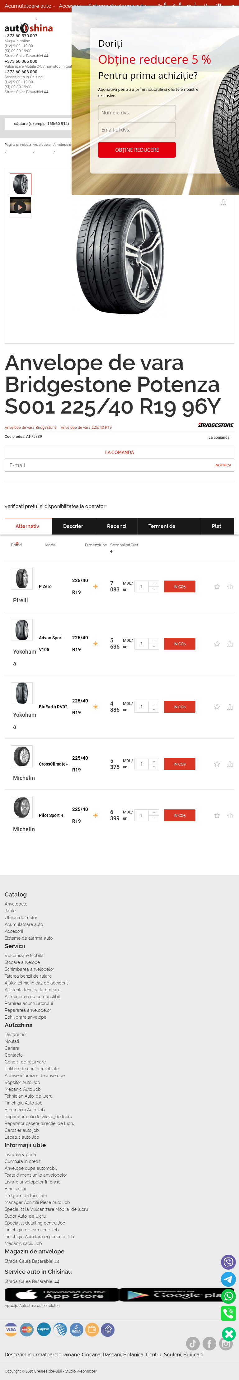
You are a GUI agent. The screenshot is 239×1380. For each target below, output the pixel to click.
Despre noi (15, 1034)
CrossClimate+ (53, 764)
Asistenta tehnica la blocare (32, 989)
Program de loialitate (26, 1195)
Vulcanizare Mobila (24, 955)
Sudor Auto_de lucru (25, 1216)
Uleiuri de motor (21, 917)
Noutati (12, 1041)
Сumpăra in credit (22, 1161)
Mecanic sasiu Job (23, 1243)
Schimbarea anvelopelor (29, 969)
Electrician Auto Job (25, 1109)
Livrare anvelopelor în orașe (32, 1181)
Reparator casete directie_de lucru (39, 1123)
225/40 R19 (80, 586)
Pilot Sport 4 (51, 815)
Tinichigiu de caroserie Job (32, 1229)
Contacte (14, 1055)
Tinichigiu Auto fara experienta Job (39, 1236)
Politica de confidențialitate (32, 1068)
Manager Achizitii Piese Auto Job (37, 1202)
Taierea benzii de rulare (28, 976)
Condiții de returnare (25, 1061)
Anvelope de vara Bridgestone (31, 427)
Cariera (50, 18)
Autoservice (19, 18)
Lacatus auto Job (22, 1137)
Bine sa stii (15, 1188)
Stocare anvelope (22, 962)
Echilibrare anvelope (25, 1017)
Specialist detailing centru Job (35, 1222)
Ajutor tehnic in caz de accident (36, 982)
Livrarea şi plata (20, 1154)
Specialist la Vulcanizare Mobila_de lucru (46, 1209)
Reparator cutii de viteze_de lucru (38, 1116)
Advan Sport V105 (51, 643)
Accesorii (70, 6)
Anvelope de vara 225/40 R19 (86, 427)
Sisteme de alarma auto (29, 938)
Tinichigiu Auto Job (24, 1102)
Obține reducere (137, 149)
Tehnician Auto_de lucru (29, 1096)
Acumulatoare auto (28, 6)
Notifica (223, 465)
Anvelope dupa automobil (31, 1168)
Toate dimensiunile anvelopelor (36, 1175)
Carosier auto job (22, 1130)
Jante (10, 910)
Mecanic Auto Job (23, 1089)
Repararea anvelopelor (28, 1010)
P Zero (45, 586)
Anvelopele (16, 903)
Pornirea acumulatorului (29, 1003)
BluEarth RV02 (53, 706)
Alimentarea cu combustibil (32, 996)
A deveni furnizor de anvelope (35, 1075)
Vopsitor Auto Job (22, 1082)
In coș (180, 587)
